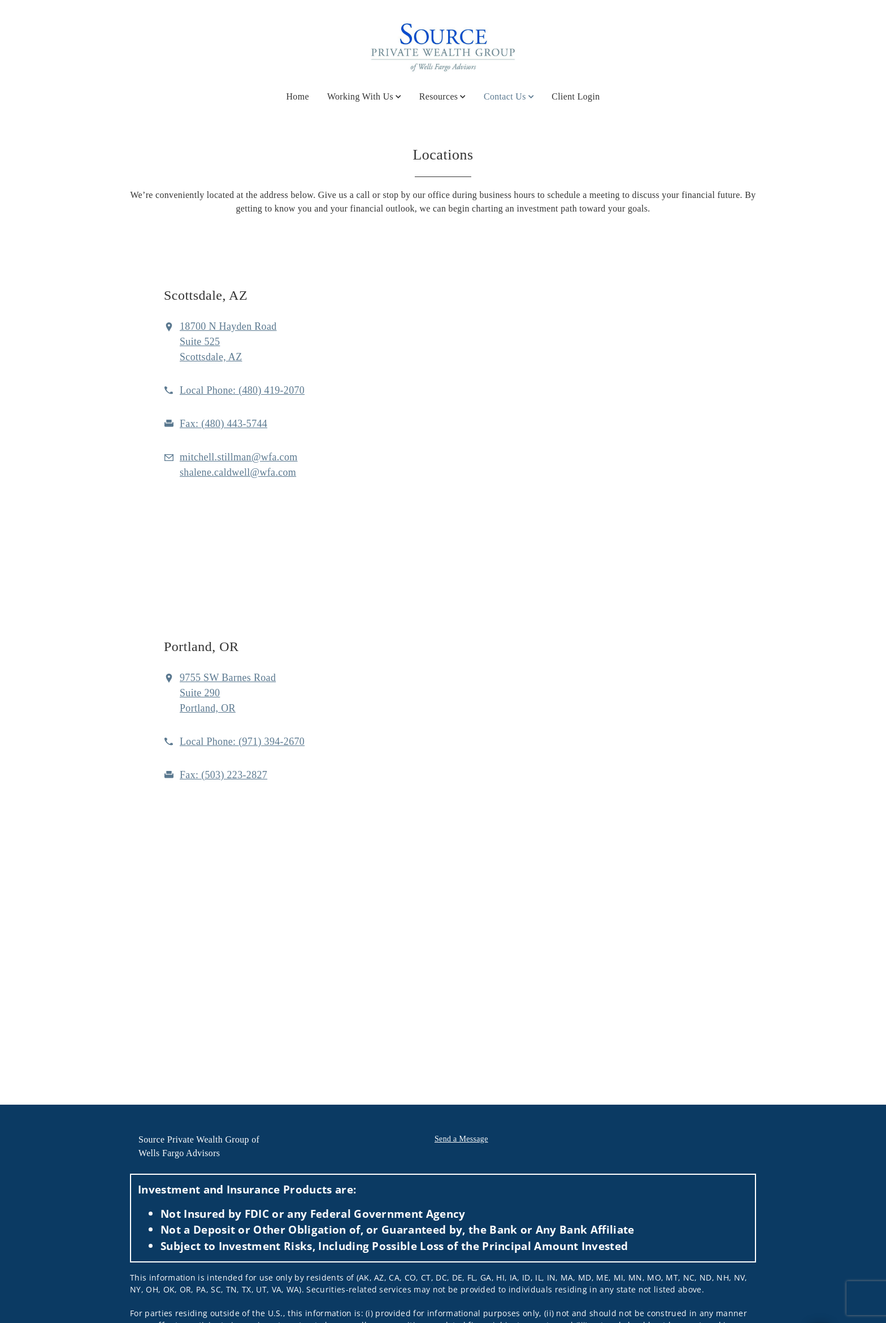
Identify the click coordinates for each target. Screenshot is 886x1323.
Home (297, 96)
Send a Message (461, 1139)
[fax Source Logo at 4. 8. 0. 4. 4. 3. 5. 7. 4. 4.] (223, 423)
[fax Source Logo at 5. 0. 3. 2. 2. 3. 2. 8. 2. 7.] (223, 775)
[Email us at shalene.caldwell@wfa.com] (238, 472)
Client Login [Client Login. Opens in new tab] (575, 96)
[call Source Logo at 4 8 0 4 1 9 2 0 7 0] (242, 390)
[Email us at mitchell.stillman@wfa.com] (239, 457)
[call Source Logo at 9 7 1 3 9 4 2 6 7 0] (242, 741)
